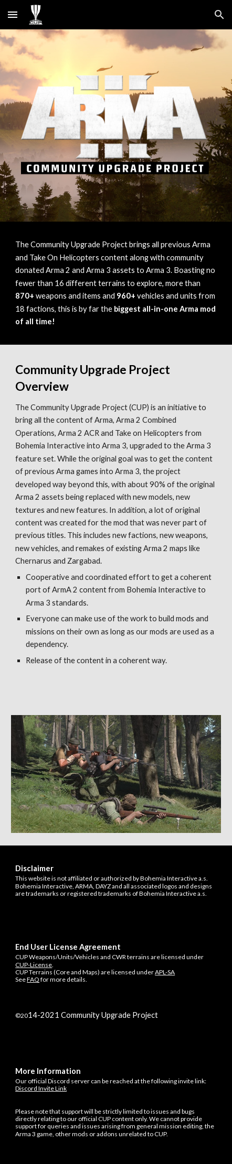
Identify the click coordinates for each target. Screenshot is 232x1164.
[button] (12, 14)
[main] (116, 283)
